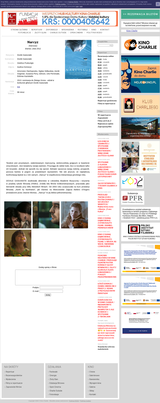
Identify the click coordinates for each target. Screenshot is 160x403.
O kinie (92, 372)
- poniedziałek (105, 74)
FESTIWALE (83, 29)
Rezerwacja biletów (14, 375)
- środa (102, 59)
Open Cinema (55, 387)
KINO (93, 29)
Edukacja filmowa (57, 383)
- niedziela (103, 71)
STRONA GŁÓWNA (19, 29)
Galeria (92, 387)
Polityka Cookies (85, 401)
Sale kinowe (94, 375)
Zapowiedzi (103, 118)
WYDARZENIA (68, 29)
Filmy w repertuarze (106, 103)
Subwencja (132, 193)
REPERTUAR (36, 29)
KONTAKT (104, 29)
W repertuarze (104, 115)
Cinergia (53, 375)
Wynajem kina (95, 383)
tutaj (77, 6)
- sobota (103, 68)
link (18, 87)
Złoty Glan (54, 379)
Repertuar (10, 372)
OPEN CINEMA (76, 32)
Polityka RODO (74, 401)
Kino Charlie (131, 31)
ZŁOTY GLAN (40, 32)
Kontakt (92, 394)
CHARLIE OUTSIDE (58, 32)
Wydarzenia (11, 379)
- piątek (102, 65)
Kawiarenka (94, 379)
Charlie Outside (56, 391)
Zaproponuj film (105, 126)
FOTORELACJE (24, 32)
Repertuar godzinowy (107, 100)
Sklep (91, 391)
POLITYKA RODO (94, 32)
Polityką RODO (73, 2)
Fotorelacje (54, 394)
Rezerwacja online (106, 56)
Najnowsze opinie (105, 124)
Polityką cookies (60, 4)
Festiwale (53, 372)
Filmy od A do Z (104, 121)
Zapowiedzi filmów (14, 387)
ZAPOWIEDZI (52, 29)
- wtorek (103, 77)
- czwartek (103, 62)
